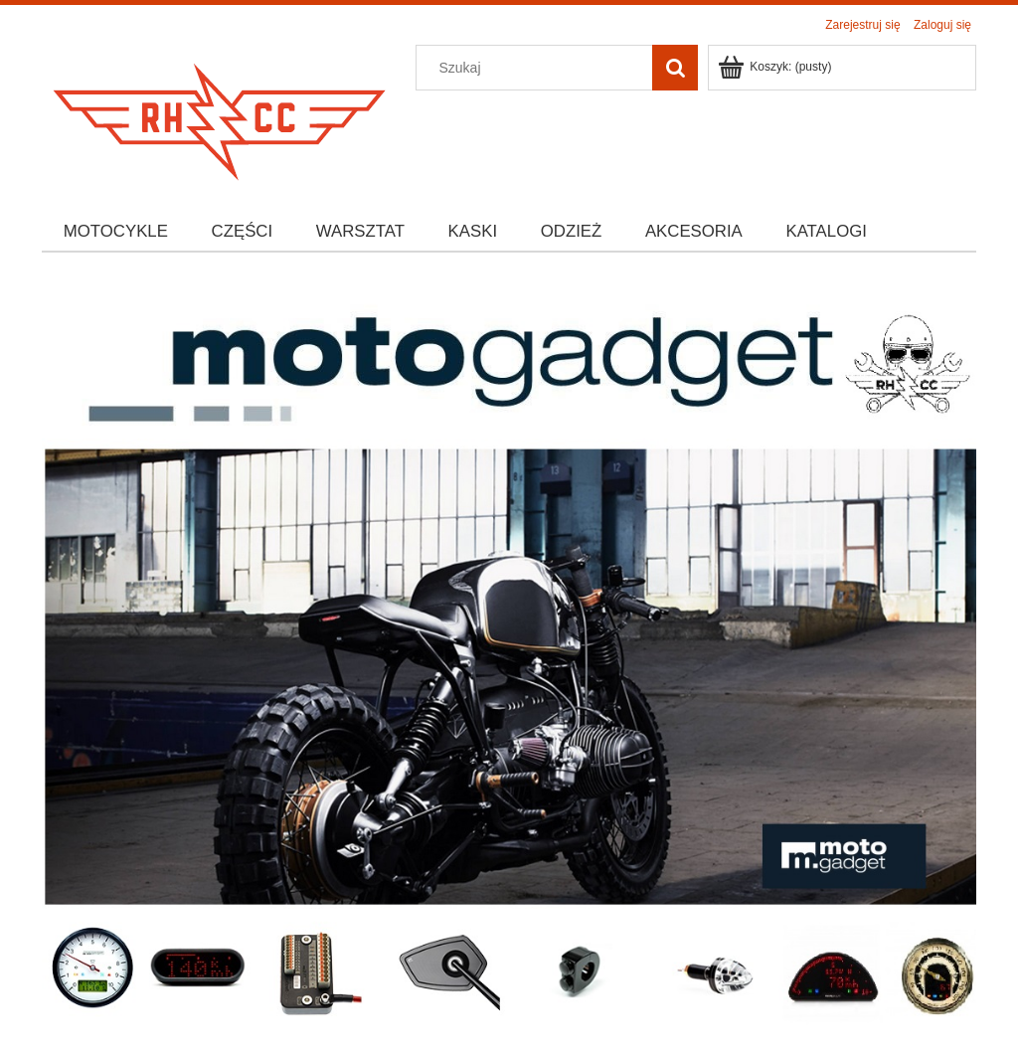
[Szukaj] (675, 67)
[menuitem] (116, 232)
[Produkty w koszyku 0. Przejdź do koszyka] (776, 67)
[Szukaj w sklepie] (538, 67)
